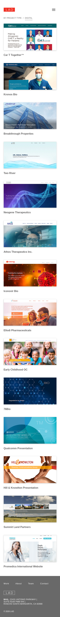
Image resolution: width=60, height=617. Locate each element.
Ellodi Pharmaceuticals (17, 330)
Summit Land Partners (17, 527)
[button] (53, 9)
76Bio (7, 409)
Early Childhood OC (16, 369)
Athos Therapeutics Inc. (18, 251)
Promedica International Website (23, 566)
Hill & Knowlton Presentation (21, 487)
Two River (10, 173)
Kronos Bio (10, 94)
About (19, 583)
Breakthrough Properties (18, 133)
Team (31, 583)
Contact (44, 583)
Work (6, 583)
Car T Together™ (14, 55)
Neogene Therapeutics (17, 212)
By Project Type (13, 18)
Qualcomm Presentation (18, 448)
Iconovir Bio (11, 291)
